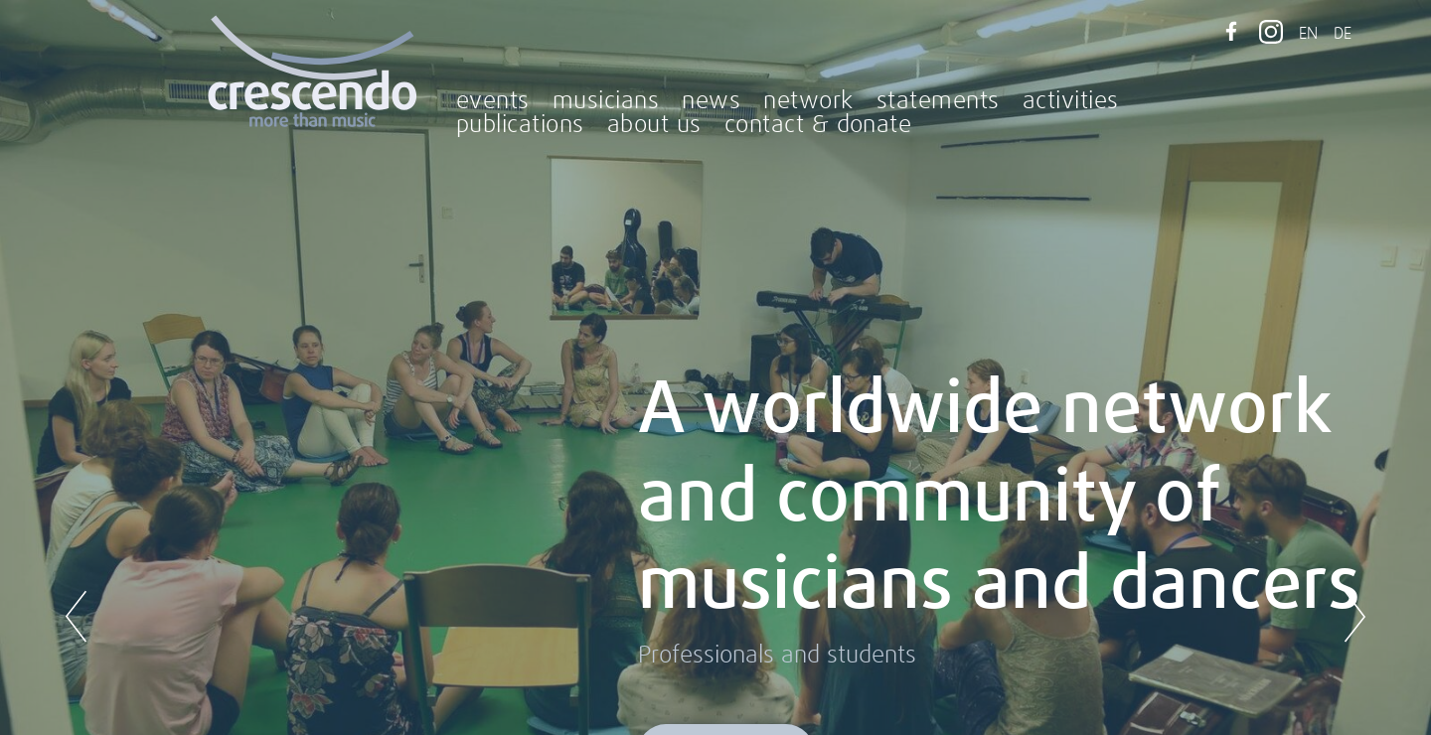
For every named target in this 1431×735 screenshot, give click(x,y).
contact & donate (818, 125)
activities (1071, 101)
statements (938, 101)
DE (1343, 34)
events (493, 101)
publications (520, 125)
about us (654, 125)
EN (1308, 34)
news (711, 101)
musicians (606, 101)
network (808, 101)
